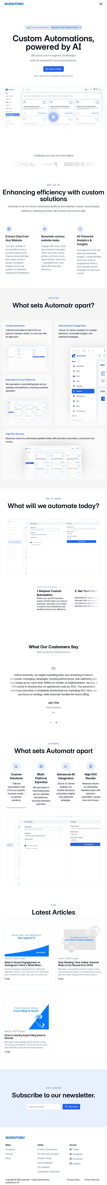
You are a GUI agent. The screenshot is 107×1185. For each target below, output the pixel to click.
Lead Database (46, 1162)
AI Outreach (45, 1167)
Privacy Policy (73, 1179)
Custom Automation (48, 1149)
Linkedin (76, 1163)
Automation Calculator (50, 1171)
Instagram (77, 1154)
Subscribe (71, 1106)
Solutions (12, 1149)
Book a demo (55, 69)
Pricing (10, 1153)
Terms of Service (91, 1179)
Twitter (76, 1149)
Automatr (26, 1179)
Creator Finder (45, 1158)
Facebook (77, 1158)
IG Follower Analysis (49, 1153)
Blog (9, 1158)
